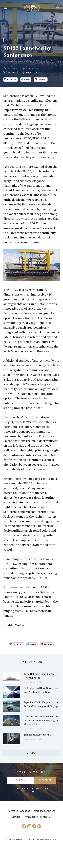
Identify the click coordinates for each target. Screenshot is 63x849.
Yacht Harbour (32, 8)
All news (32, 753)
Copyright (16, 816)
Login (56, 7)
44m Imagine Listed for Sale (38, 734)
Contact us (46, 816)
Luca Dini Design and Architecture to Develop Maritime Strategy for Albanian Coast (41, 720)
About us (25, 810)
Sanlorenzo (11, 587)
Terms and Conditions (43, 810)
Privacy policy (31, 816)
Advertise (13, 810)
